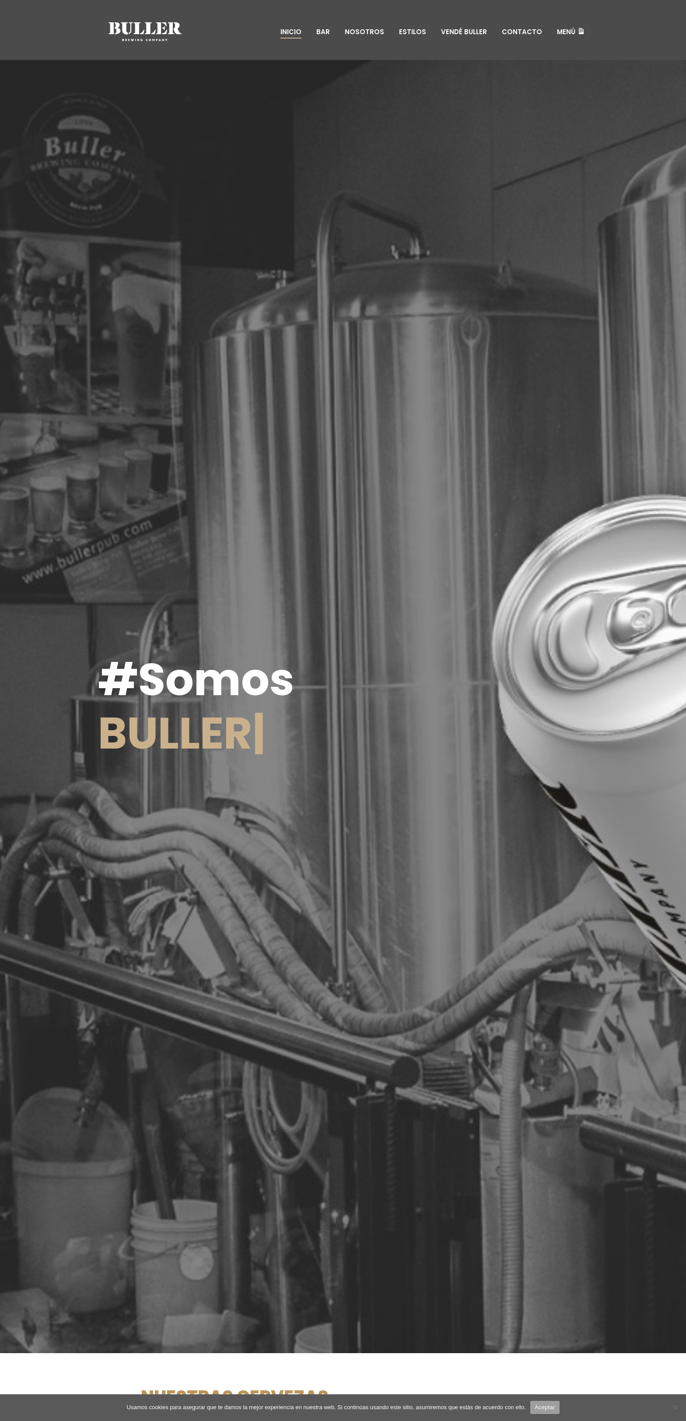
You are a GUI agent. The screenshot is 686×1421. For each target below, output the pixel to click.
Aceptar (545, 1407)
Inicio (290, 31)
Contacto (522, 31)
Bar (323, 31)
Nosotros (364, 31)
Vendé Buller (464, 31)
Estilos (412, 31)
